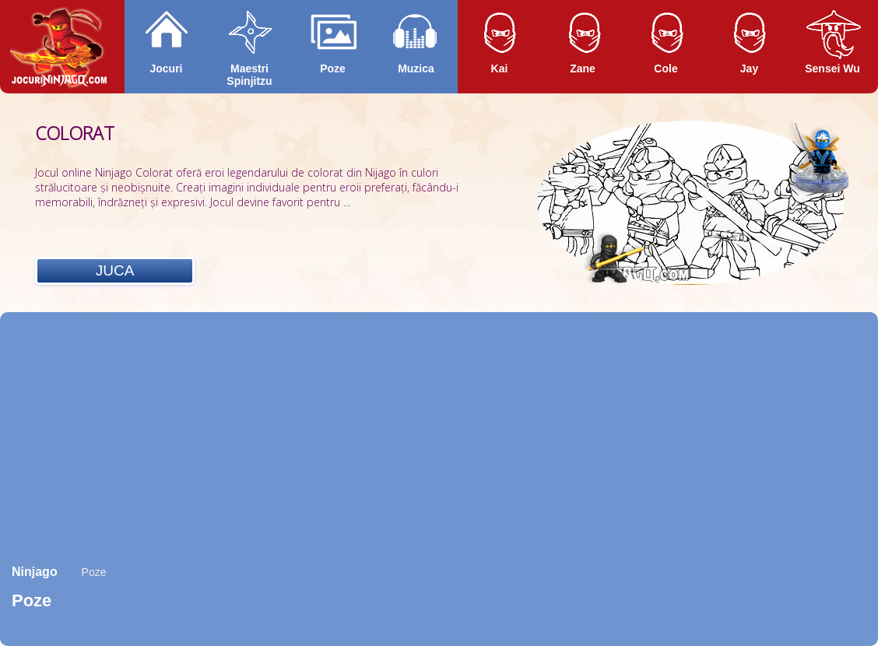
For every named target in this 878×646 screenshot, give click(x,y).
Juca (115, 270)
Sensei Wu (832, 68)
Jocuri (165, 68)
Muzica (416, 68)
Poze (333, 68)
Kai (499, 68)
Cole (665, 68)
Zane (582, 68)
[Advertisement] (439, 437)
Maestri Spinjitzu (249, 74)
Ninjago (35, 571)
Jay (749, 68)
